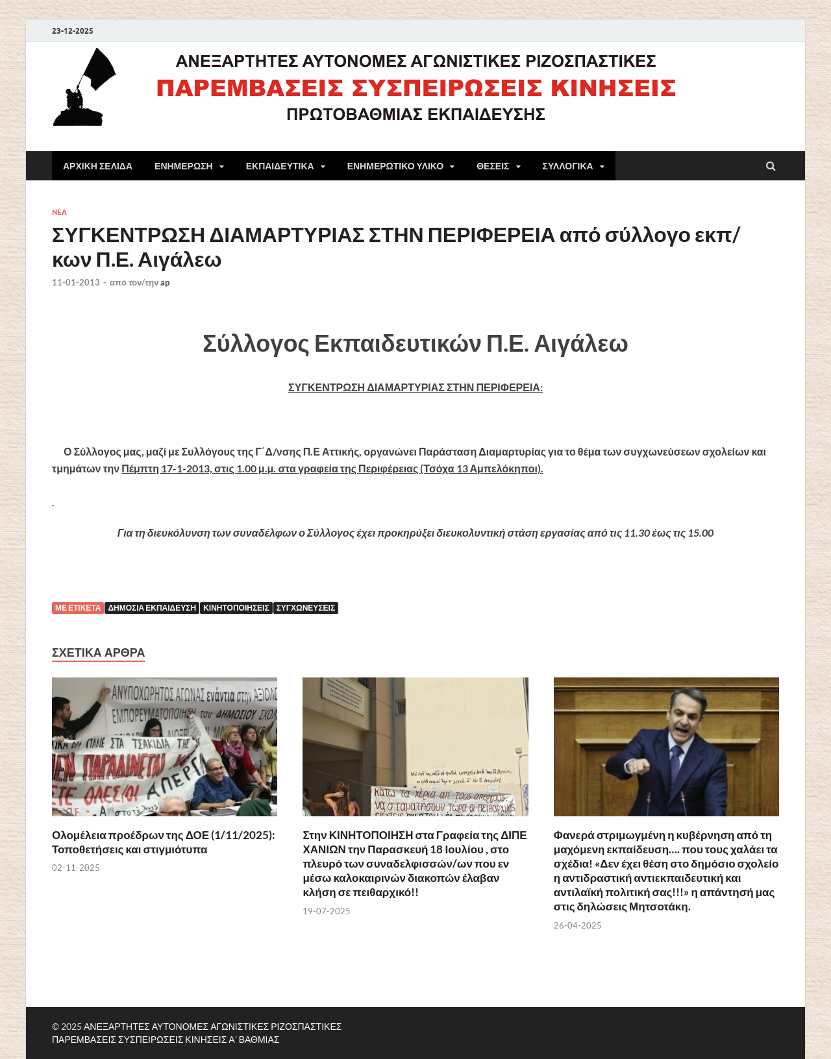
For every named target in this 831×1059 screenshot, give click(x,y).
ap (164, 282)
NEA (59, 212)
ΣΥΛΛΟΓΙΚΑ (568, 166)
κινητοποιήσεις (236, 608)
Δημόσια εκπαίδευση (152, 608)
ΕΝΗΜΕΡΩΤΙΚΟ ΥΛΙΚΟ (395, 166)
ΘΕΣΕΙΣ (493, 166)
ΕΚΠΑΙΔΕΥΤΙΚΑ (280, 166)
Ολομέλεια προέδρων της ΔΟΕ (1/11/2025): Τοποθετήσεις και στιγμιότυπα (163, 842)
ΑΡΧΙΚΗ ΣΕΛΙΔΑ (97, 166)
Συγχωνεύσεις (306, 608)
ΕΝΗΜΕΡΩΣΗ (184, 166)
